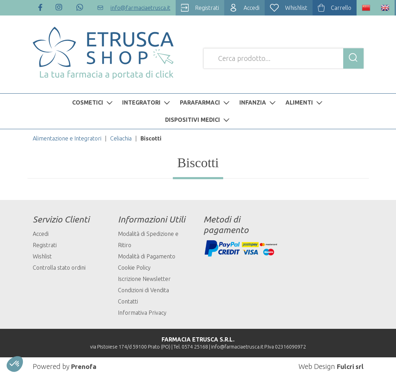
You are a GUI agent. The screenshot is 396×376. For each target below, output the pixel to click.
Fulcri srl (349, 366)
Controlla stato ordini (59, 267)
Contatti (128, 301)
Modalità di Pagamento (146, 256)
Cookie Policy (134, 267)
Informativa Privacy (142, 312)
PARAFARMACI (205, 102)
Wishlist (42, 256)
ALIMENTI (304, 102)
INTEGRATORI (147, 102)
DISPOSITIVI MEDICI (198, 120)
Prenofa (84, 366)
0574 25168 (195, 347)
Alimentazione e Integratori (67, 138)
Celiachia (121, 138)
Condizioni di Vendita (143, 290)
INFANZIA (258, 102)
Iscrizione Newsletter (144, 279)
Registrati (45, 245)
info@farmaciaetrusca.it (237, 347)
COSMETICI (93, 102)
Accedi (41, 234)
